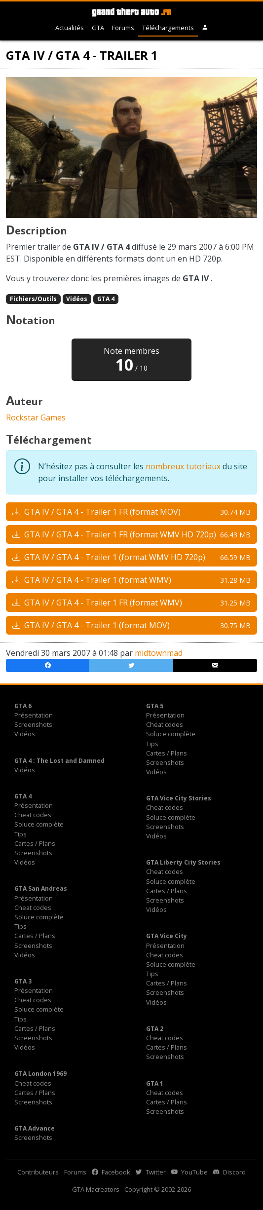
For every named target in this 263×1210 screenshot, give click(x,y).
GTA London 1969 (40, 1073)
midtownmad (159, 652)
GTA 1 (154, 1083)
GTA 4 (105, 299)
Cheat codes (164, 724)
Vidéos (76, 299)
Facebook (111, 1172)
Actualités (69, 27)
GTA (98, 27)
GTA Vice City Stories (178, 798)
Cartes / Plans (166, 753)
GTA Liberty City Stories (183, 862)
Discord (229, 1172)
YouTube (189, 1172)
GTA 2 (154, 1028)
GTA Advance (34, 1128)
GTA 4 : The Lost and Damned (59, 760)
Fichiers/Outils (33, 299)
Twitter (151, 1172)
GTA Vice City (166, 936)
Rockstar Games (36, 417)
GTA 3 (23, 981)
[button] (205, 28)
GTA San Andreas (40, 888)
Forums (123, 27)
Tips (152, 743)
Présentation (33, 715)
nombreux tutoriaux (183, 466)
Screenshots (33, 724)
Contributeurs (38, 1172)
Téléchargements (168, 27)
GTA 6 (23, 706)
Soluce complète (170, 733)
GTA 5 (154, 706)
